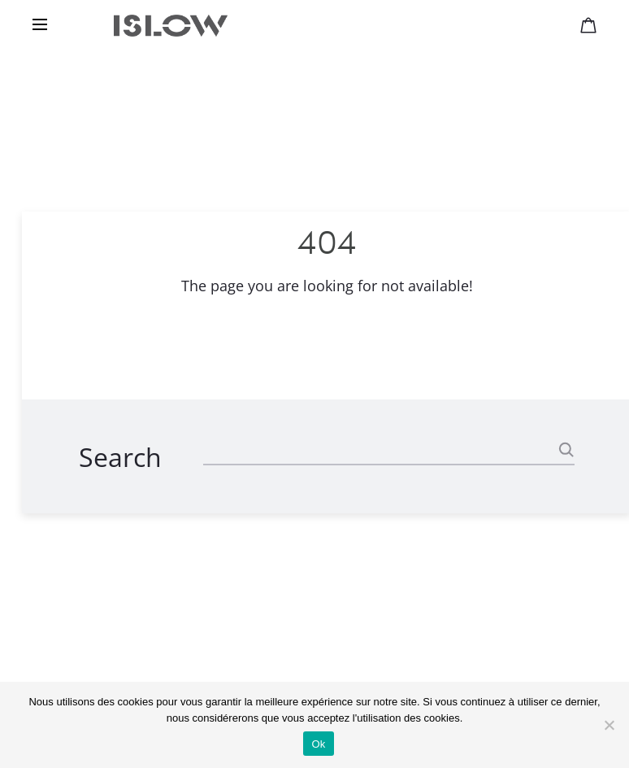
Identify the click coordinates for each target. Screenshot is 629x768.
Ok (318, 744)
